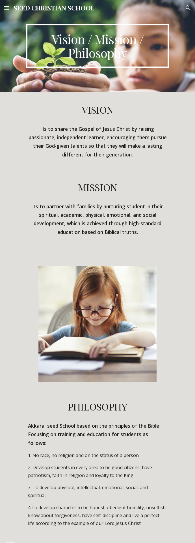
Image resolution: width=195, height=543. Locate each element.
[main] (97, 46)
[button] (7, 8)
